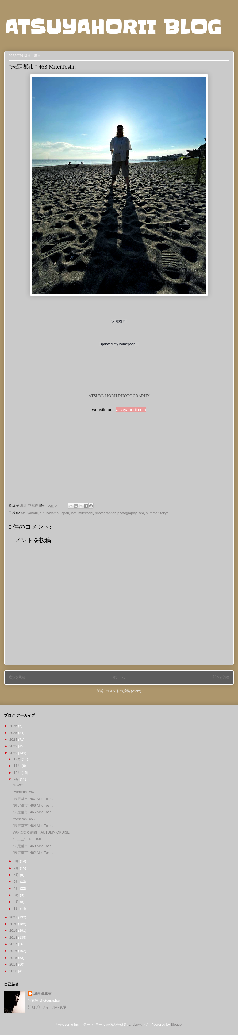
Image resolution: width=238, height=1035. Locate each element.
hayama (52, 513)
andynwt (135, 1024)
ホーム (119, 677)
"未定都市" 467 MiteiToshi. (33, 799)
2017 (13, 944)
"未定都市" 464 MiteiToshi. (33, 826)
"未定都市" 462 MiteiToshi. (33, 853)
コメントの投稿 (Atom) (123, 691)
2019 (13, 931)
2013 (13, 971)
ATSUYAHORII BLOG (113, 27)
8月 (17, 861)
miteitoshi (85, 513)
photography (126, 513)
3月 (17, 895)
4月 (17, 888)
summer (152, 513)
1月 (17, 909)
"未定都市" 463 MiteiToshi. (33, 846)
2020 (13, 924)
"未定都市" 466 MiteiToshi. (33, 805)
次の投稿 (17, 677)
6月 (17, 875)
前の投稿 (220, 677)
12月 (18, 759)
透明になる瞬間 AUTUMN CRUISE (41, 832)
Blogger (177, 1024)
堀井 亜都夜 (42, 994)
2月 (17, 902)
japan (64, 513)
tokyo (164, 513)
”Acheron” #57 (23, 792)
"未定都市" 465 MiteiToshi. (33, 812)
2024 (13, 739)
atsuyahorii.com (131, 409)
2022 (13, 753)
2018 (13, 937)
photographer (105, 513)
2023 (13, 746)
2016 (13, 951)
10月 (18, 773)
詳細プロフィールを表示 (47, 1007)
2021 (13, 917)
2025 (13, 733)
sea (141, 513)
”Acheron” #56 (23, 819)
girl (42, 513)
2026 (13, 726)
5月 (17, 881)
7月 (17, 868)
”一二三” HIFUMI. (27, 839)
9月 (17, 779)
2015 (13, 958)
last (73, 513)
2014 (13, 964)
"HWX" (18, 785)
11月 (18, 766)
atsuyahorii (29, 513)
